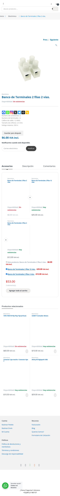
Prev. (45, 39)
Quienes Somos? (38, 432)
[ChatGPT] (23, 112)
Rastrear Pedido (7, 425)
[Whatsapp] (7, 112)
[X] (15, 112)
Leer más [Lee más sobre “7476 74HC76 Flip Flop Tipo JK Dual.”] (26, 351)
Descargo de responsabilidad (12, 454)
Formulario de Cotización (41, 435)
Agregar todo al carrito (18, 291)
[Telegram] (19, 112)
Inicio (2, 16)
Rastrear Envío (7, 428)
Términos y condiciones (10, 450)
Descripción (27, 166)
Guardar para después (12, 133)
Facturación (36, 425)
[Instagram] (11, 112)
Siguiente (54, 39)
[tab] (7, 167)
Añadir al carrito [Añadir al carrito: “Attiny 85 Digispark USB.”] (55, 395)
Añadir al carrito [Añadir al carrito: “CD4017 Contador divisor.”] (55, 351)
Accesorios (7, 166)
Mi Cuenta (5, 432)
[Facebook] (3, 112)
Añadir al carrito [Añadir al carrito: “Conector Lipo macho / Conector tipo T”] (27, 395)
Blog (33, 428)
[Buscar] (55, 9)
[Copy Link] (27, 112)
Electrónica (12, 16)
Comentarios (49, 166)
